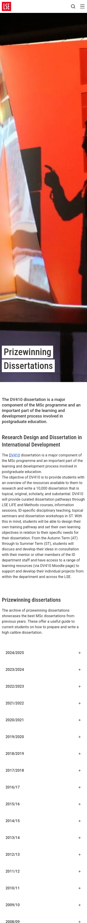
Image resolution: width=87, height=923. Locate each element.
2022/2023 (43, 686)
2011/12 (43, 871)
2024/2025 (43, 653)
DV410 (14, 455)
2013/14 (43, 837)
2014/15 (43, 821)
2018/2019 (43, 753)
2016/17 (43, 787)
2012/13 (43, 854)
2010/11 (43, 888)
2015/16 (43, 804)
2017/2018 (43, 770)
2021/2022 (43, 703)
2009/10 (43, 905)
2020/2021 (43, 720)
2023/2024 (43, 669)
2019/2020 (43, 737)
